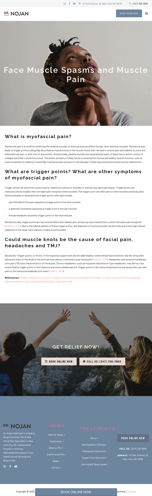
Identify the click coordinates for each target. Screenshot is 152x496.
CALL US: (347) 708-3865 (102, 361)
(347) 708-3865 (139, 448)
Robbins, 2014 (12, 225)
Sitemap (131, 491)
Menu (146, 13)
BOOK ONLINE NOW (129, 13)
